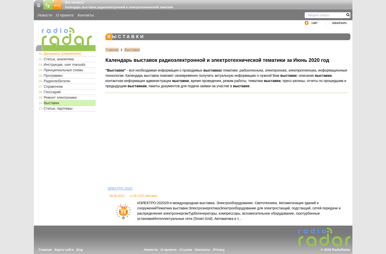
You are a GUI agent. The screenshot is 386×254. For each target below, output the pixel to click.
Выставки (51, 103)
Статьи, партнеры (58, 108)
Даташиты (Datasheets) (62, 54)
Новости (45, 15)
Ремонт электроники (60, 97)
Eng (80, 250)
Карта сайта (64, 250)
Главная (112, 50)
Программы (53, 76)
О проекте (65, 15)
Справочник (53, 86)
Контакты (86, 15)
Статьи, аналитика (59, 59)
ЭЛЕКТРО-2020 (120, 188)
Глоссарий (52, 92)
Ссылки (186, 250)
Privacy (219, 250)
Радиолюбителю (57, 81)
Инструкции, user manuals (64, 65)
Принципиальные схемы (63, 70)
